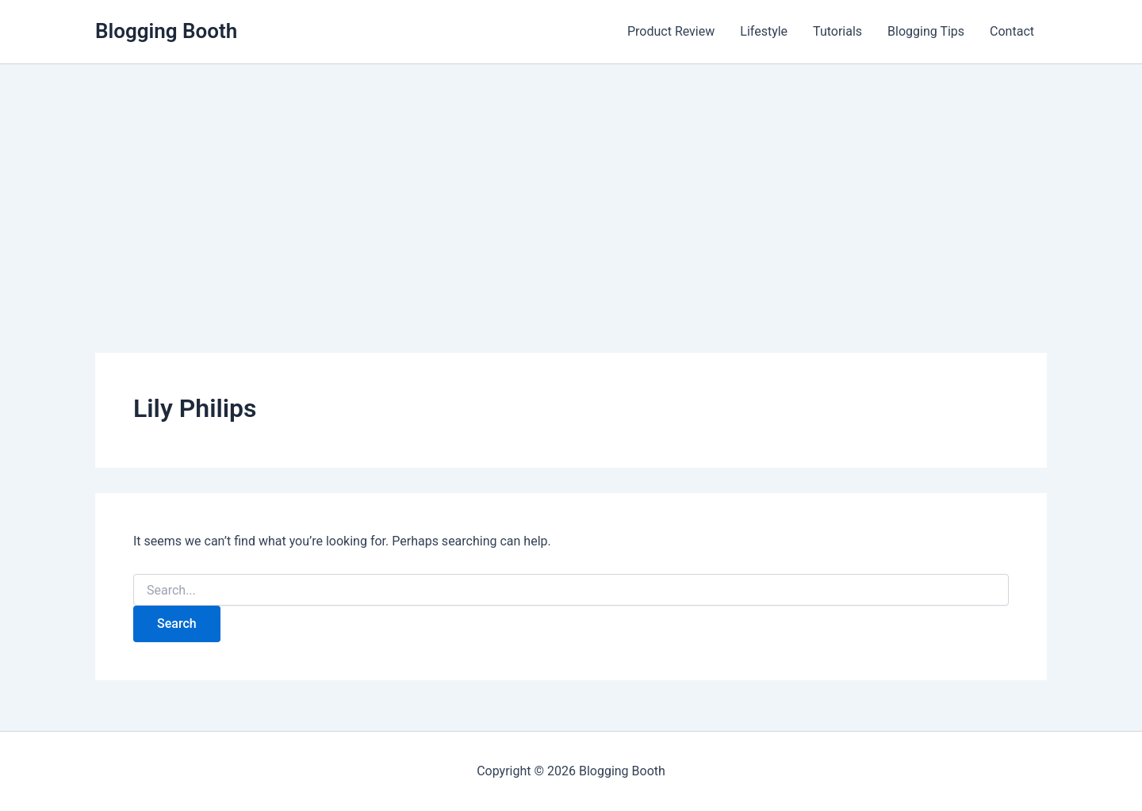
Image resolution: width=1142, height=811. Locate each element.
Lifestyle (764, 31)
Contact (1012, 31)
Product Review (671, 31)
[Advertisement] (571, 183)
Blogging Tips (925, 31)
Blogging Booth (166, 31)
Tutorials (837, 31)
